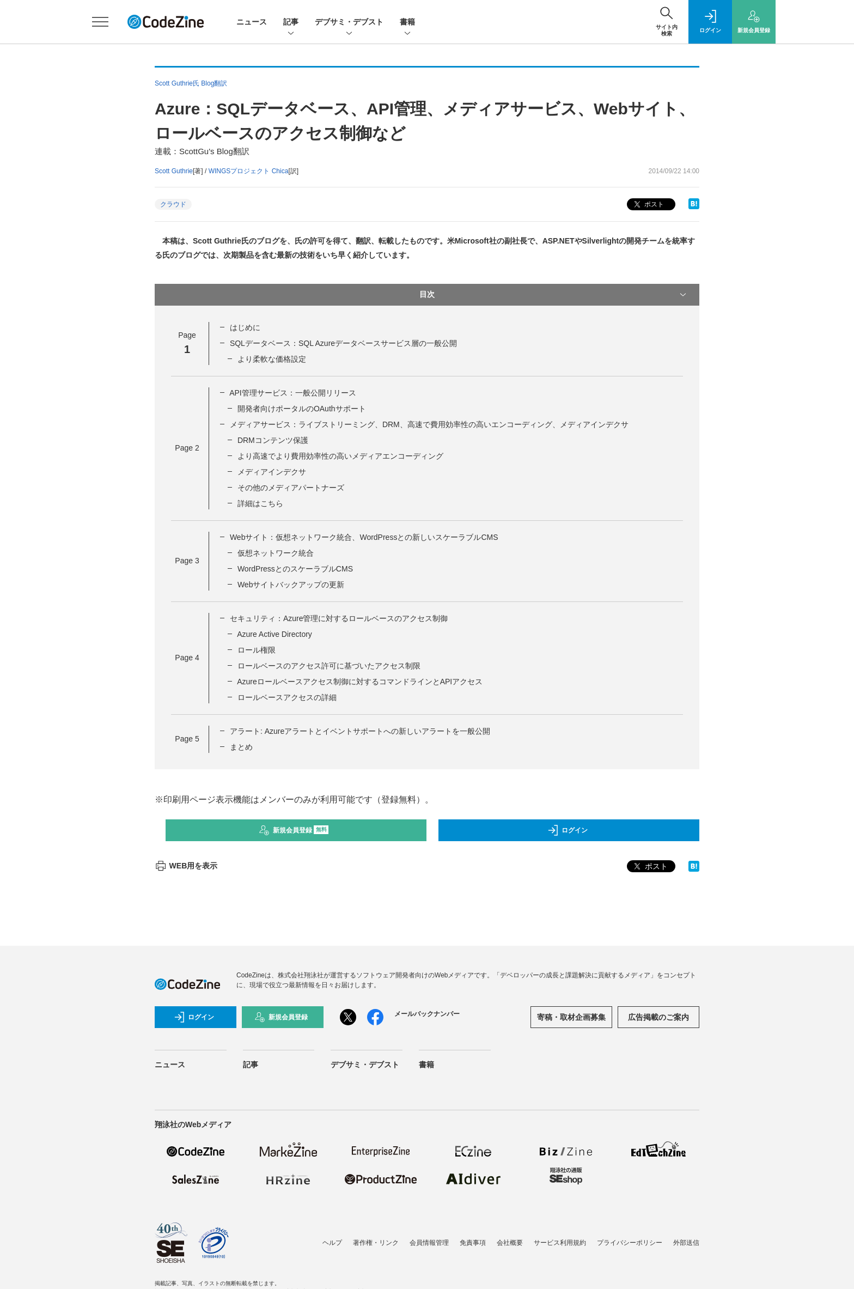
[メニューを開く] (100, 22)
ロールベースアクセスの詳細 (287, 697)
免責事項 (473, 1243)
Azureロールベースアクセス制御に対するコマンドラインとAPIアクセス (360, 681)
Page (187, 447)
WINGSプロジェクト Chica (249, 171)
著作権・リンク (376, 1243)
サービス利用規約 (560, 1243)
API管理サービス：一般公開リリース (292, 392)
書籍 (407, 22)
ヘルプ (332, 1243)
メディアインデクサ (271, 471)
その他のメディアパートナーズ (290, 487)
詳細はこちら (260, 503)
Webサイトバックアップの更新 (291, 584)
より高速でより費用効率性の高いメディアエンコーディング (340, 456)
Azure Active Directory (274, 634)
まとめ (241, 747)
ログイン (567, 830)
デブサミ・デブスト (349, 22)
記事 (290, 22)
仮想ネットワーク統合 (275, 553)
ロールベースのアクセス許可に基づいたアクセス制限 (328, 665)
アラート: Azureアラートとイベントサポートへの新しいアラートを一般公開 (360, 731)
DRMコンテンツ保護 (272, 440)
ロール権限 (256, 650)
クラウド (173, 204)
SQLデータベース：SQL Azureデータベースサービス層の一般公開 (343, 343)
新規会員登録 (294, 830)
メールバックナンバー (427, 1014)
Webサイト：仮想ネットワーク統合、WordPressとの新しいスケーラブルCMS (364, 537)
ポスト (648, 204)
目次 (553, 294)
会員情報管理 (429, 1243)
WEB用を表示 (186, 865)
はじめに (245, 327)
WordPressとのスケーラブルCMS (295, 568)
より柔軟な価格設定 (271, 359)
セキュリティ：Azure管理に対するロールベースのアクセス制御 (339, 618)
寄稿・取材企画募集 (571, 1017)
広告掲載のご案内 (658, 1017)
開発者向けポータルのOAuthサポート (301, 408)
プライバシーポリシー (629, 1243)
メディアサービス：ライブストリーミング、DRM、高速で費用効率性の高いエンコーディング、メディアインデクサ (429, 424)
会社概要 (510, 1243)
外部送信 (686, 1243)
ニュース (251, 21)
